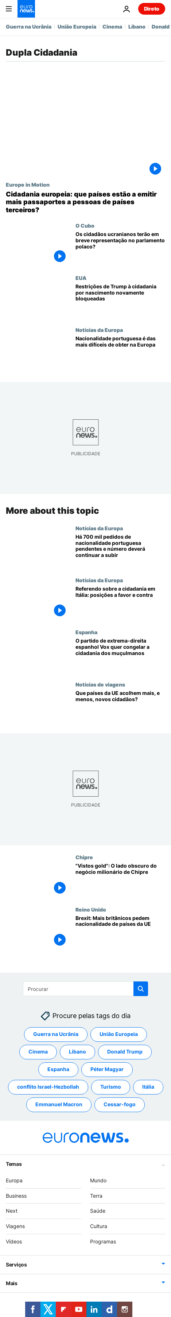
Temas (14, 1164)
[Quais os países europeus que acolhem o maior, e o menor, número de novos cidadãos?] (120, 707)
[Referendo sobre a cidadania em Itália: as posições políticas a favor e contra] (120, 603)
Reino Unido (90, 909)
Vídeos (14, 1241)
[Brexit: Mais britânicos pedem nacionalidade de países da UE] (120, 932)
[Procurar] (85, 988)
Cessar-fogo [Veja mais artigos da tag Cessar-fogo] (120, 1104)
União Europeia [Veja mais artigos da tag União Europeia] (119, 1034)
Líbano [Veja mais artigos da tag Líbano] (77, 1052)
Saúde (97, 1211)
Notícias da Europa (99, 330)
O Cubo (84, 225)
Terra (96, 1196)
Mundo (98, 1180)
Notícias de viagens (100, 684)
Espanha (86, 632)
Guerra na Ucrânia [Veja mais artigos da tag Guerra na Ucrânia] (55, 1034)
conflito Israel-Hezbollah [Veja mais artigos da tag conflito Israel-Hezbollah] (48, 1087)
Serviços (16, 1264)
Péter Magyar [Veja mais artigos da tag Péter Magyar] (107, 1069)
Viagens (15, 1226)
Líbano (136, 26)
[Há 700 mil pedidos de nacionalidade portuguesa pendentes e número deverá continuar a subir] (120, 551)
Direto (151, 8)
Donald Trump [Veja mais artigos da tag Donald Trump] (125, 1052)
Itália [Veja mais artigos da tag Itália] (148, 1087)
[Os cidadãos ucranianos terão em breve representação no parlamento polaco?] (120, 248)
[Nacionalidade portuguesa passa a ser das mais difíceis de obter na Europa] (120, 353)
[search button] (140, 988)
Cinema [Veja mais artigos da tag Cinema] (38, 1052)
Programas (103, 1241)
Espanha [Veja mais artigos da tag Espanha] (58, 1069)
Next (12, 1211)
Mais (12, 1283)
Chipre (84, 857)
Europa (14, 1180)
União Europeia (77, 26)
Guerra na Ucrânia (28, 26)
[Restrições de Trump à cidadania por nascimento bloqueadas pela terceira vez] (120, 301)
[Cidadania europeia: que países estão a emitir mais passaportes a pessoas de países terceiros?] (85, 202)
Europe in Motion (28, 184)
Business (16, 1196)
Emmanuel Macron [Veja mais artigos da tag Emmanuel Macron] (58, 1104)
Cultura (98, 1226)
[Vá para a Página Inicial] (26, 9)
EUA (80, 278)
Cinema (112, 26)
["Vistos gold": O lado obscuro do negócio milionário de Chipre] (120, 880)
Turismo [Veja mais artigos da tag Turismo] (110, 1087)
